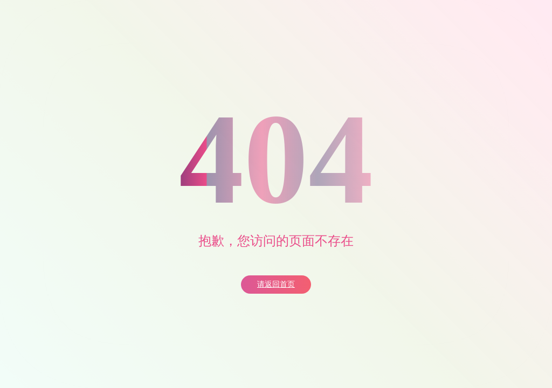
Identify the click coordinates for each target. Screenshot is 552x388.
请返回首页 (276, 284)
